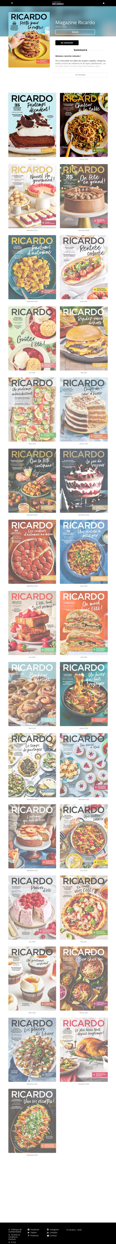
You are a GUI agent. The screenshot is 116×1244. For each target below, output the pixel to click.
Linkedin (52, 1232)
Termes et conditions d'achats (14, 1236)
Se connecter (67, 42)
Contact (52, 1235)
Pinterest (33, 1235)
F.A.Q (12, 1242)
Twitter (32, 1232)
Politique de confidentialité (15, 1230)
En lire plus (80, 74)
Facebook (33, 1229)
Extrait (75, 32)
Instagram (53, 1229)
